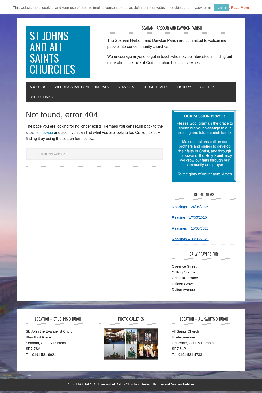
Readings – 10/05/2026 (190, 230)
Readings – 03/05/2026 (190, 241)
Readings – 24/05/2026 (190, 209)
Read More (240, 7)
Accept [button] (221, 7)
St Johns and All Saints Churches (53, 53)
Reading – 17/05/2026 (189, 219)
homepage (44, 135)
